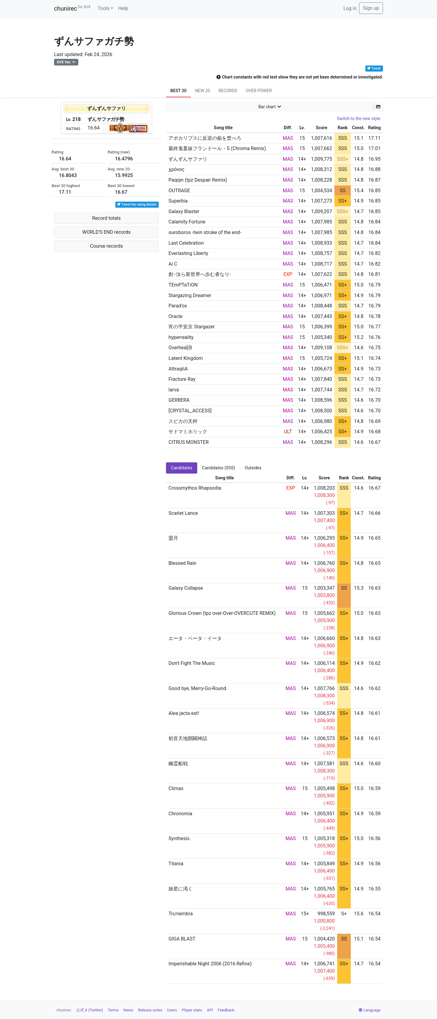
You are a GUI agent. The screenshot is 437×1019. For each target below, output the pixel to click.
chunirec (72, 8)
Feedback (226, 1010)
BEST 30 (178, 90)
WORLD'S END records (106, 232)
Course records (106, 246)
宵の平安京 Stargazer (191, 327)
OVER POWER (259, 90)
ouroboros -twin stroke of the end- (204, 232)
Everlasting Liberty (188, 253)
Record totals (106, 218)
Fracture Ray (181, 379)
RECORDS (227, 90)
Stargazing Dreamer (189, 295)
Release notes (150, 1010)
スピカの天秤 (183, 421)
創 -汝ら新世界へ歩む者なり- (199, 274)
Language (370, 1010)
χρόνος (176, 169)
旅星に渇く (180, 889)
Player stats (192, 1010)
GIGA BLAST (181, 939)
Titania (175, 863)
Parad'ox (177, 306)
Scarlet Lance (183, 513)
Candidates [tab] (181, 467)
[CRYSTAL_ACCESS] (190, 411)
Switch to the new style (358, 118)
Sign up (371, 8)
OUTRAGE (179, 190)
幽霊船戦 (178, 763)
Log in (350, 8)
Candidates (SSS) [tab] (218, 467)
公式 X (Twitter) (89, 1010)
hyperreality (180, 337)
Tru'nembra (180, 914)
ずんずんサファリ (187, 159)
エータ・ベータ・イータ (195, 638)
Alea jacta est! (183, 713)
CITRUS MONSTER (188, 442)
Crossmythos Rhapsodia (194, 488)
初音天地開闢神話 (187, 738)
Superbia (178, 201)
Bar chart (267, 106)
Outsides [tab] (253, 467)
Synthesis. (179, 838)
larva (173, 390)
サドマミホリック (187, 431)
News (128, 1010)
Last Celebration (186, 243)
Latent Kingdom (185, 358)
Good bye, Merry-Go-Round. (197, 688)
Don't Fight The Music (191, 663)
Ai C (172, 264)
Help (123, 8)
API (210, 1010)
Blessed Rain (182, 563)
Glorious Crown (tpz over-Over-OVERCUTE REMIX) (222, 613)
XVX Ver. (64, 62)
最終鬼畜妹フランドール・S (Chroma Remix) (217, 148)
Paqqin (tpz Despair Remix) (197, 180)
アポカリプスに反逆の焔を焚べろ (204, 138)
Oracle (175, 316)
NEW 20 (202, 90)
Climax (175, 788)
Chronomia (180, 813)
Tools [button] (104, 8)
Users (172, 1010)
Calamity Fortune (186, 222)
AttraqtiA (178, 369)
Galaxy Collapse (185, 588)
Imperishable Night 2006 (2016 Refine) (210, 964)
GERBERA (178, 400)
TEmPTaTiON (183, 285)
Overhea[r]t (180, 347)
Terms (113, 1010)
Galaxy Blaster (183, 211)
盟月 (173, 538)
